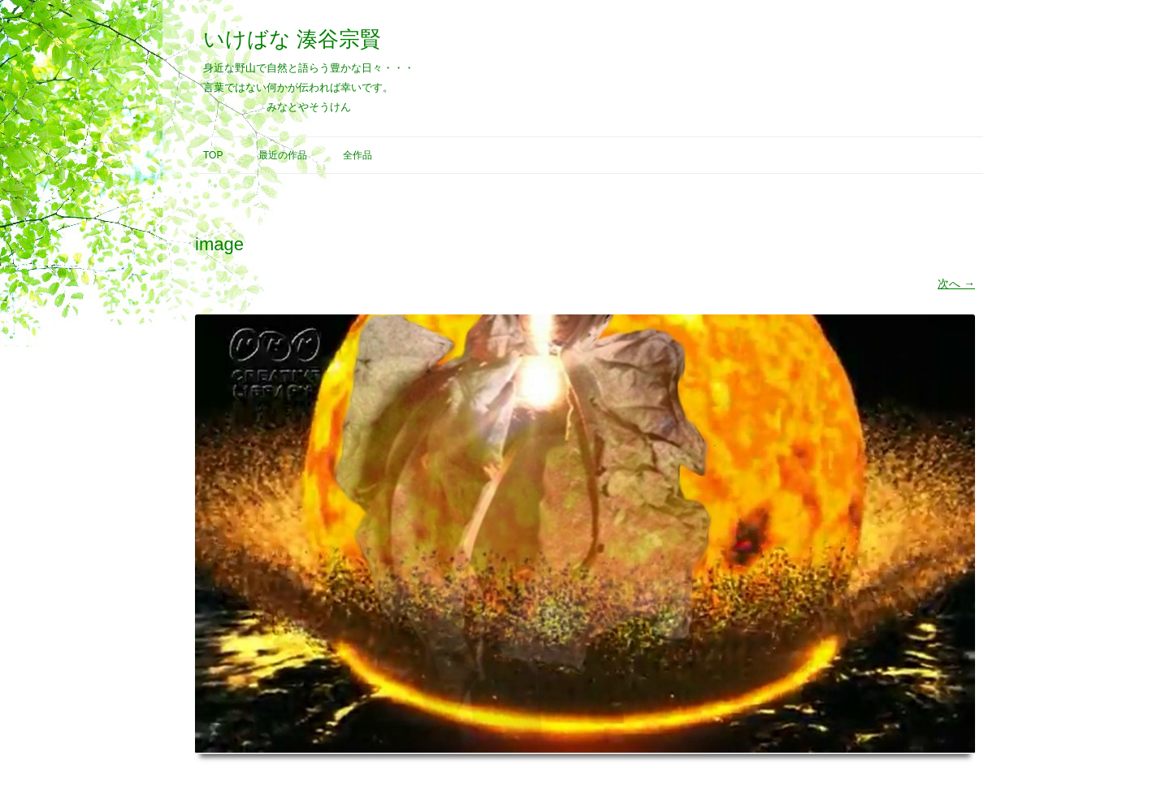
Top (213, 155)
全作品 (357, 155)
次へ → (956, 283)
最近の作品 (282, 155)
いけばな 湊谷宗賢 (292, 39)
